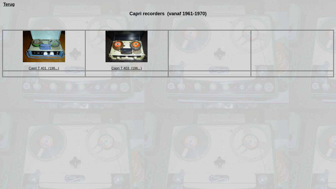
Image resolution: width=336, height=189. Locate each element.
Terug (8, 4)
